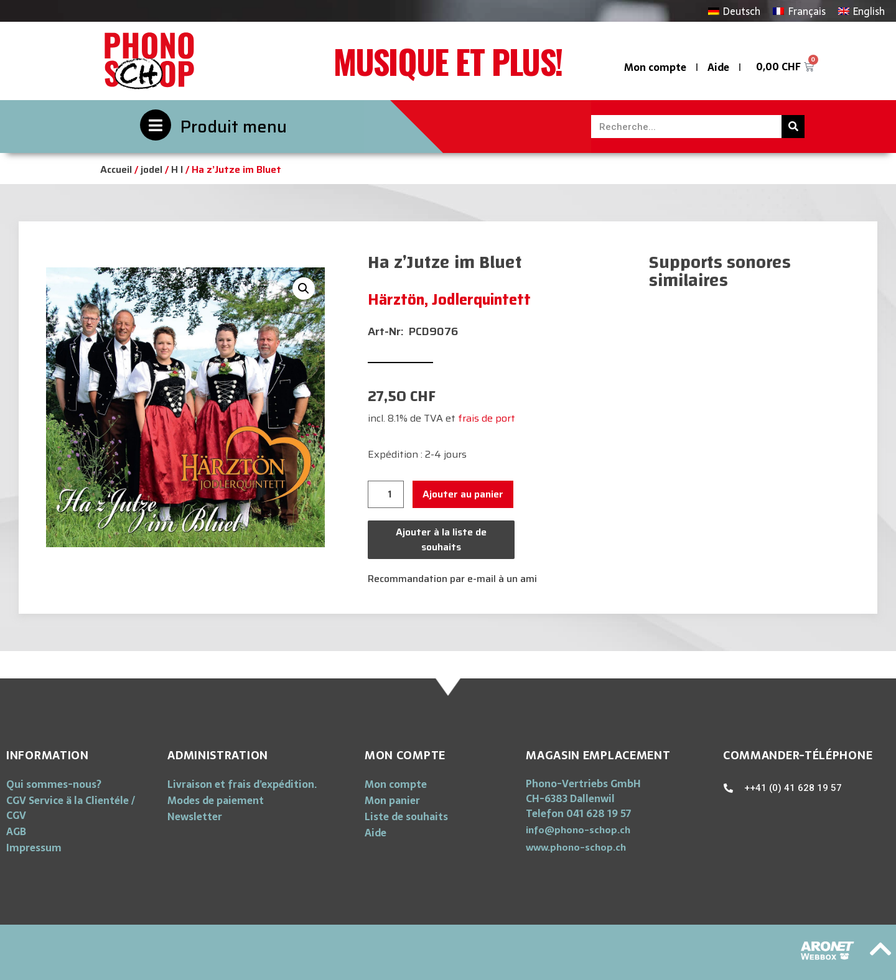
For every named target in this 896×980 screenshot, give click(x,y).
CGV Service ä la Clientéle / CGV (70, 807)
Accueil (116, 169)
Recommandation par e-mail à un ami (452, 578)
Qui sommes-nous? (53, 784)
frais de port (486, 418)
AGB (16, 831)
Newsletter (194, 816)
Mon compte (655, 67)
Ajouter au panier (462, 494)
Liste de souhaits (406, 816)
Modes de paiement (215, 800)
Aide (718, 67)
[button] (578, 829)
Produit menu (233, 126)
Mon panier (392, 800)
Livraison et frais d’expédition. (242, 784)
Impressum (34, 847)
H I (177, 169)
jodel (151, 169)
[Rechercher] (793, 126)
